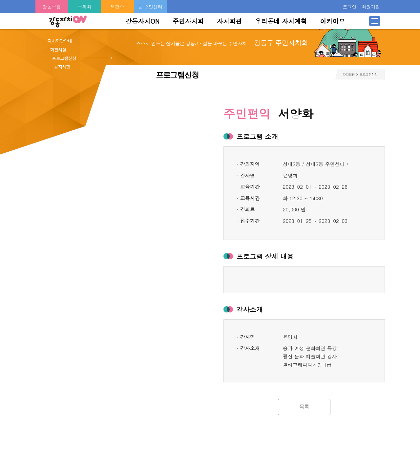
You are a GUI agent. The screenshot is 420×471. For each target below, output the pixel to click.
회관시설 (58, 49)
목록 (304, 406)
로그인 (349, 6)
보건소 (117, 6)
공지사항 (62, 66)
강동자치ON (142, 20)
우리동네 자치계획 (281, 20)
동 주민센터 (150, 6)
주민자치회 (188, 20)
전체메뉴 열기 (374, 21)
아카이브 (332, 20)
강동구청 (52, 6)
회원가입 (371, 6)
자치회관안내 (60, 40)
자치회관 (229, 20)
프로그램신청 (64, 58)
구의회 (85, 6)
